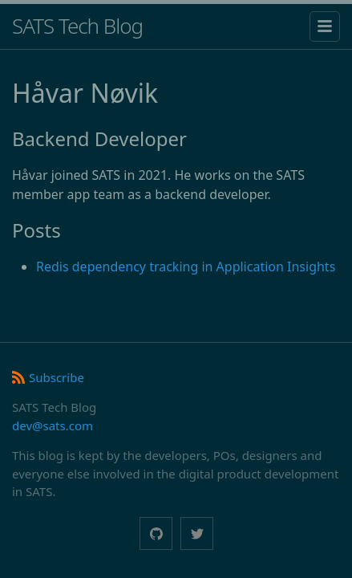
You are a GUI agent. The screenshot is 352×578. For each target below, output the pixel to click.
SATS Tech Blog (77, 25)
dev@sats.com (52, 425)
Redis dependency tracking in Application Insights (185, 266)
